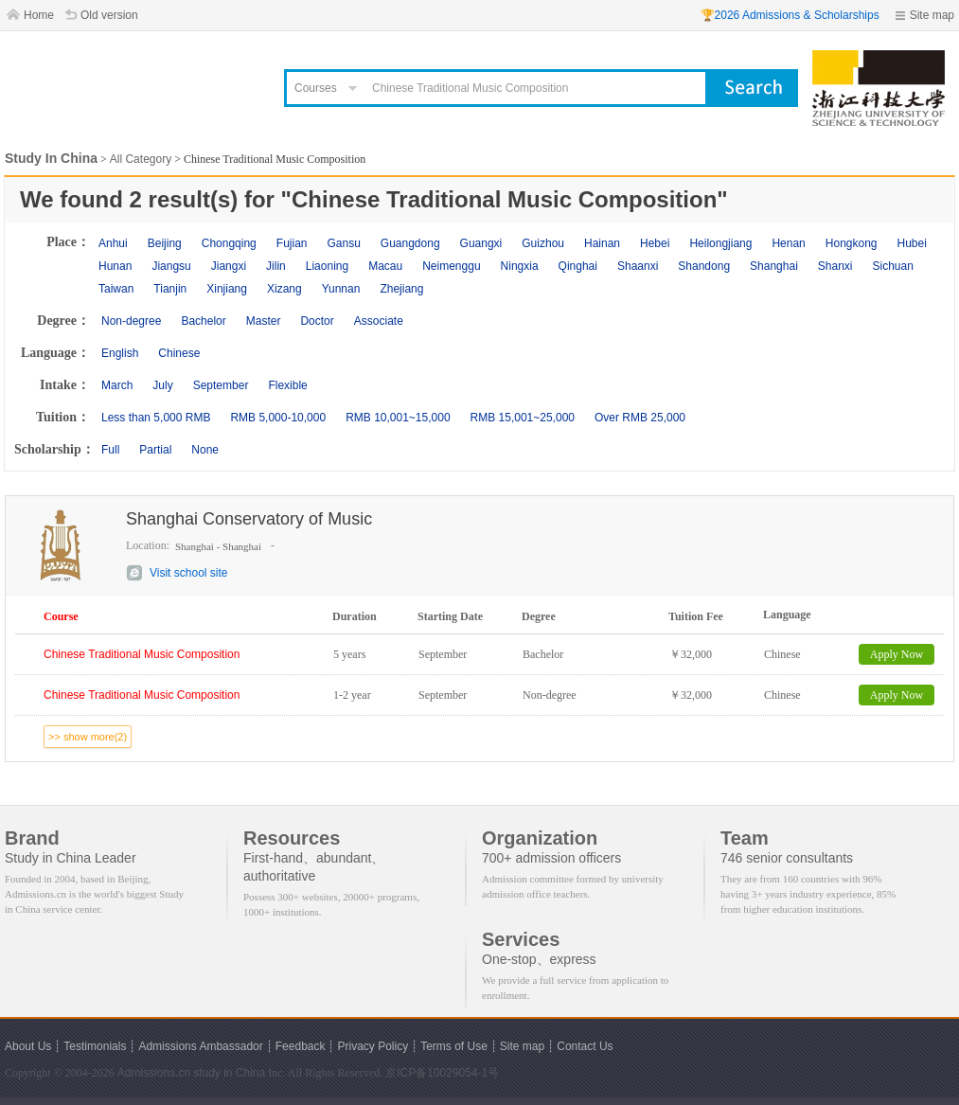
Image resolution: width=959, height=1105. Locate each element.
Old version (109, 15)
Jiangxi (228, 266)
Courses (315, 88)
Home (39, 15)
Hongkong (852, 243)
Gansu (343, 243)
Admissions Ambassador (200, 1046)
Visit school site (188, 572)
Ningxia (520, 266)
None (205, 449)
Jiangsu (170, 266)
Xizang (284, 288)
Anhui (113, 243)
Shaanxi (637, 266)
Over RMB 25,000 (640, 417)
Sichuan (893, 266)
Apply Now (896, 654)
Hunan (115, 266)
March (117, 385)
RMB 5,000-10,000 (278, 417)
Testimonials (94, 1046)
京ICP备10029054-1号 (442, 1072)
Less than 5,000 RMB (155, 417)
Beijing (165, 243)
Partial (155, 449)
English (119, 353)
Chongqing (229, 243)
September (221, 385)
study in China (229, 1072)
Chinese (179, 353)
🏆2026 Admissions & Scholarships (790, 15)
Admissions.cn (153, 1072)
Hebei (654, 243)
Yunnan (341, 288)
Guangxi (481, 243)
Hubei (912, 243)
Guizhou (543, 243)
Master (263, 321)
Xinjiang (226, 288)
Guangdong (410, 243)
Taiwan (115, 288)
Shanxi (835, 266)
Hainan (602, 243)
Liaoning (327, 266)
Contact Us (585, 1046)
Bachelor (203, 321)
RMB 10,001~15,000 (398, 417)
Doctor (316, 321)
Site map (932, 15)
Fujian (292, 243)
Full (110, 449)
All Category (140, 159)
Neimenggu (451, 266)
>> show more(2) (87, 736)
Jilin (276, 266)
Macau (385, 266)
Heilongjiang (720, 243)
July (162, 385)
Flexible (287, 385)
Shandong (704, 266)
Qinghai (578, 266)
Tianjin (169, 288)
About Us (28, 1046)
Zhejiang (401, 288)
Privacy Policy (372, 1046)
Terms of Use (454, 1046)
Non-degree (131, 321)
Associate (378, 321)
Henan (788, 243)
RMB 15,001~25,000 (523, 417)
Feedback (300, 1046)
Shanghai (774, 266)
